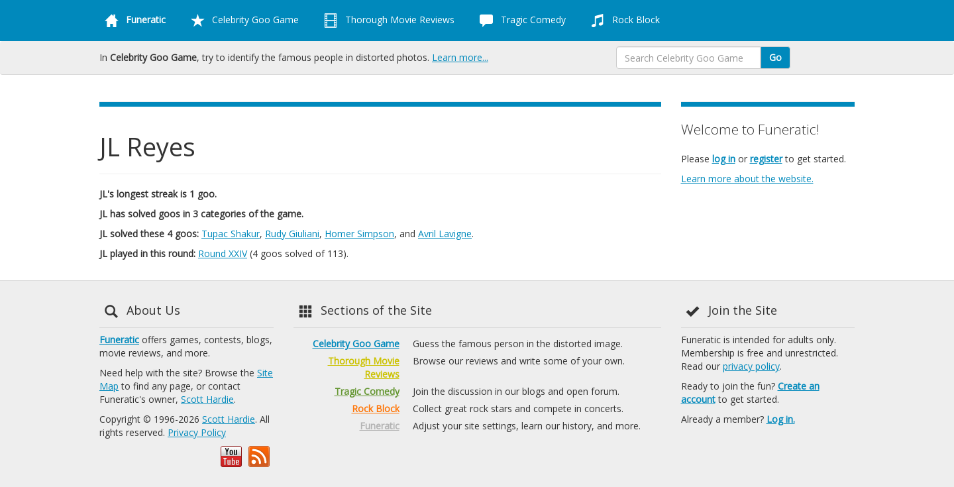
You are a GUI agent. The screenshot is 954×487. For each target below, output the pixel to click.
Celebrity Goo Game (242, 20)
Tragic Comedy (520, 20)
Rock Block (623, 20)
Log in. (781, 419)
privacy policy (751, 366)
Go (775, 57)
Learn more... (460, 57)
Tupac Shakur (230, 233)
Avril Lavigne (445, 233)
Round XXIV (222, 253)
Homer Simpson (359, 233)
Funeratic (119, 339)
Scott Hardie (207, 399)
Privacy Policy (197, 432)
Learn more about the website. (747, 178)
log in (723, 158)
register (766, 158)
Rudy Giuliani (292, 233)
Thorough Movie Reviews (386, 20)
